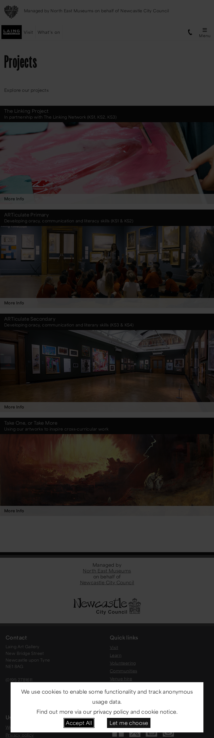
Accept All (79, 722)
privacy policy (111, 711)
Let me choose (129, 722)
